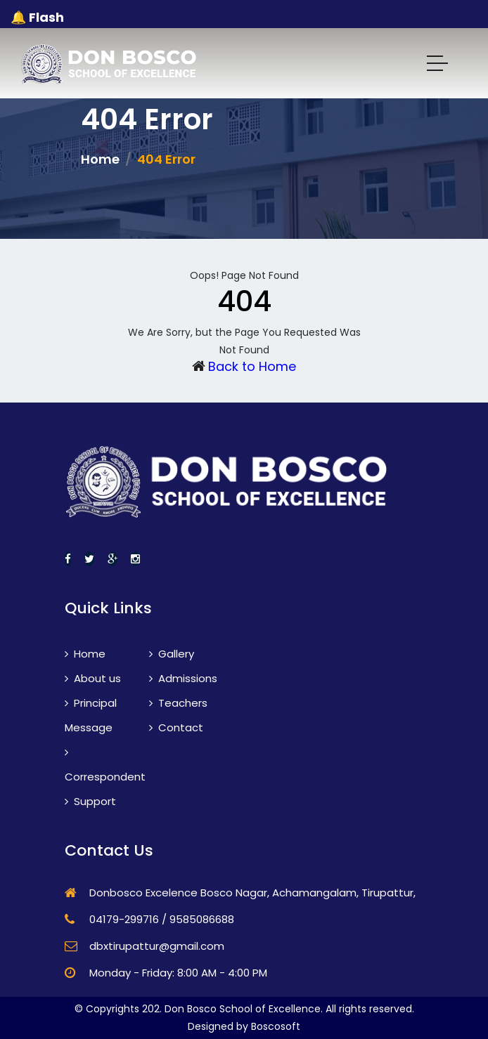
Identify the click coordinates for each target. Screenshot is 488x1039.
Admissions (183, 678)
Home (100, 159)
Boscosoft (275, 1026)
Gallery (171, 653)
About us (93, 678)
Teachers (178, 702)
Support (90, 801)
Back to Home (252, 366)
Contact (176, 727)
